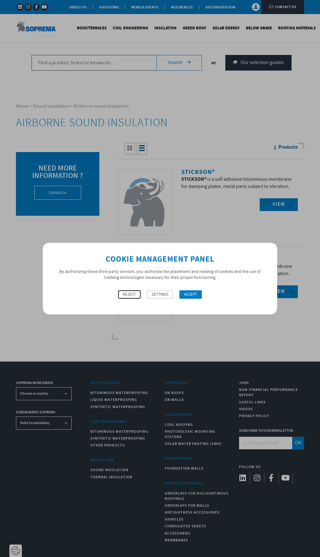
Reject (129, 294)
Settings (160, 294)
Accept (190, 294)
